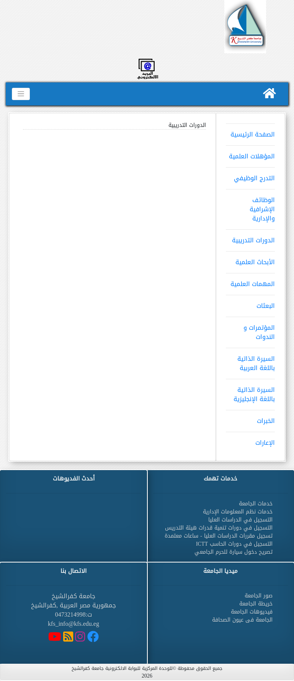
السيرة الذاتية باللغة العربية (250, 361)
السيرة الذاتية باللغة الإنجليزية (250, 392)
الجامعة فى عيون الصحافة (242, 620)
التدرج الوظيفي (250, 175)
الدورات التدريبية (250, 237)
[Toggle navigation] (21, 94)
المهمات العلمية (250, 281)
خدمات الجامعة (256, 503)
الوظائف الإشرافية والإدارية (250, 206)
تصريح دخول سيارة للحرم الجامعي (233, 552)
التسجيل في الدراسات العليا (240, 520)
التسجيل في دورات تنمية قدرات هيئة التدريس (219, 528)
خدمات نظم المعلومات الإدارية (238, 512)
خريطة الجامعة (256, 604)
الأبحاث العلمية (250, 259)
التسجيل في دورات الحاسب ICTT (234, 544)
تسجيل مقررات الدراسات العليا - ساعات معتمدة (219, 536)
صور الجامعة (259, 596)
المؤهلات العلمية (250, 153)
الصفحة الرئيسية (250, 131)
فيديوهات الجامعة (252, 612)
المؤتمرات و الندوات (250, 330)
